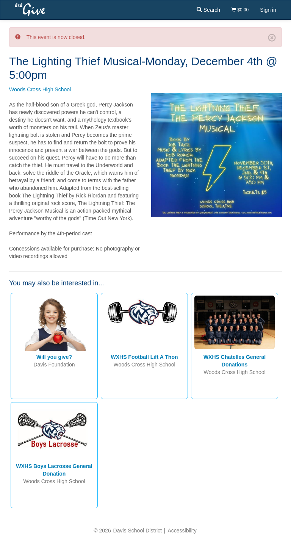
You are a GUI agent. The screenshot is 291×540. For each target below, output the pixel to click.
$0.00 (240, 10)
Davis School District (137, 530)
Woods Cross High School (40, 89)
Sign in (268, 10)
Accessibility (181, 530)
